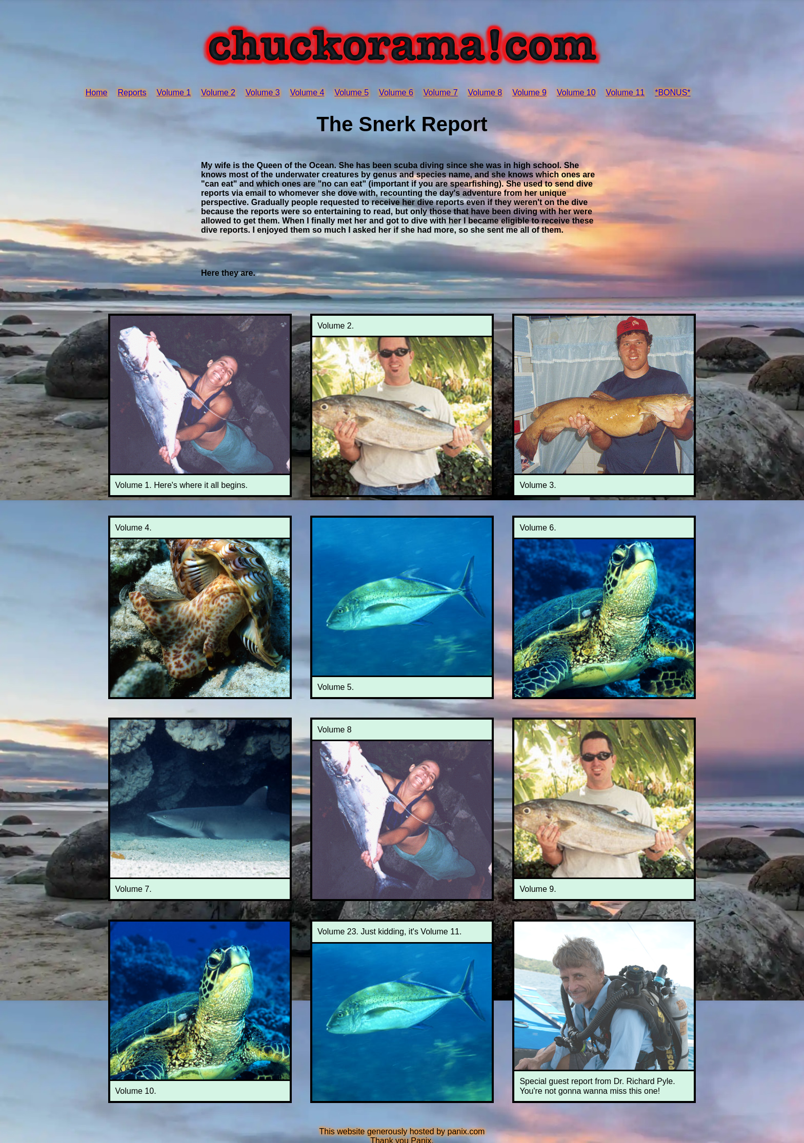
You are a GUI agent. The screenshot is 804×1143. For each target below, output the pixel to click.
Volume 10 (576, 92)
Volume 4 (307, 92)
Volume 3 (263, 92)
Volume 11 (625, 92)
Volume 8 (485, 92)
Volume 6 (396, 92)
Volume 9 (529, 92)
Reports (131, 92)
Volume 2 (218, 92)
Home (97, 92)
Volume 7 (441, 92)
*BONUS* (672, 92)
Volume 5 (351, 92)
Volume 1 (174, 92)
